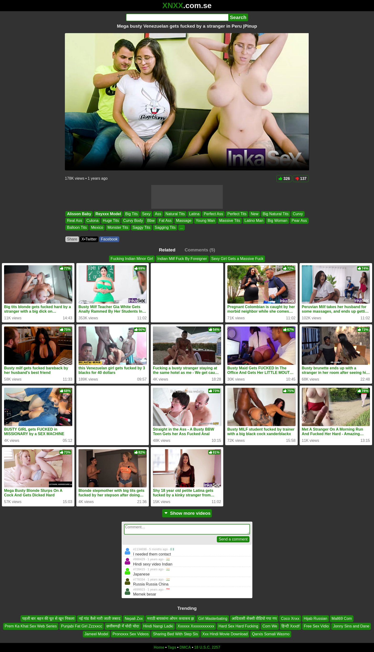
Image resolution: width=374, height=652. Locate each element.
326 (284, 179)
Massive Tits (229, 221)
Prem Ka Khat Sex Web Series (31, 626)
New (254, 214)
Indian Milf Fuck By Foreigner (182, 259)
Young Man (205, 221)
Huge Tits (111, 221)
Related (167, 249)
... (181, 227)
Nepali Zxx (134, 618)
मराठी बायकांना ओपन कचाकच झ (170, 618)
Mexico (97, 227)
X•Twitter (89, 239)
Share (72, 239)
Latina (194, 214)
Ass (158, 214)
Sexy (146, 214)
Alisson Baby (79, 214)
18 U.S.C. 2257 (207, 647)
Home (159, 647)
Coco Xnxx (290, 618)
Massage (184, 221)
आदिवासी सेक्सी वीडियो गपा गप (254, 618)
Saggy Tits (142, 227)
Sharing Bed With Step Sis (175, 634)
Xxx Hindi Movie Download (225, 634)
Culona (92, 221)
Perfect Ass (213, 214)
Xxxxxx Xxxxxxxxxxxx (195, 626)
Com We (269, 626)
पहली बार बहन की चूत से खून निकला (48, 618)
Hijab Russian (315, 618)
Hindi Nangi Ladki (158, 626)
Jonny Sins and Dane (351, 626)
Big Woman (277, 221)
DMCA (185, 647)
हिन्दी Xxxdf (290, 626)
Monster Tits (117, 227)
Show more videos (187, 513)
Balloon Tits (77, 227)
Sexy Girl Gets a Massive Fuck (237, 259)
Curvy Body (133, 221)
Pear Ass (299, 221)
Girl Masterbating (212, 618)
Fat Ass (165, 221)
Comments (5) (200, 249)
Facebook (109, 239)
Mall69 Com (342, 618)
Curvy (298, 214)
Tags (172, 647)
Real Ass (74, 221)
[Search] (177, 17)
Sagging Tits (165, 227)
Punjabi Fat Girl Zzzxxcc (81, 626)
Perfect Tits (236, 214)
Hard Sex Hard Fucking (238, 626)
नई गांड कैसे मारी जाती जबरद (99, 618)
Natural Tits (175, 214)
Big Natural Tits (275, 214)
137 (300, 179)
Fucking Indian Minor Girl (132, 259)
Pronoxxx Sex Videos (131, 634)
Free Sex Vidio (316, 626)
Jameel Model (96, 634)
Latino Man (253, 221)
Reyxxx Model (108, 214)
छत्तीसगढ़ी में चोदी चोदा (122, 626)
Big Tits (131, 214)
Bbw (151, 221)
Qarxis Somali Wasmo (271, 634)
